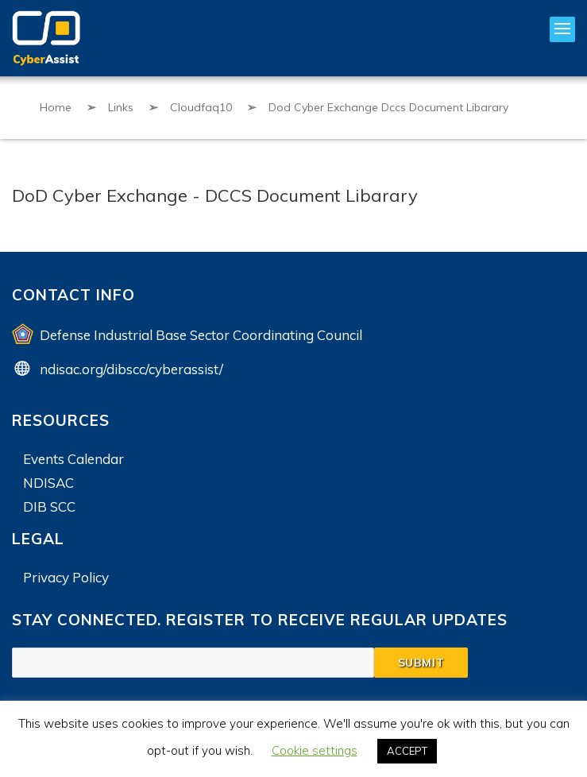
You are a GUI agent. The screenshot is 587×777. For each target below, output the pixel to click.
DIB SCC (49, 506)
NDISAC (48, 482)
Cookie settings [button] (314, 750)
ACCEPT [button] (407, 750)
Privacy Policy (66, 577)
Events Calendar (73, 458)
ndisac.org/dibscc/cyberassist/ (131, 369)
